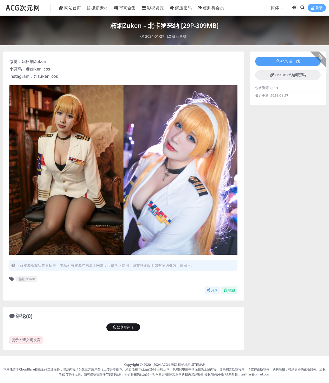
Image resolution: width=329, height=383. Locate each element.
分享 (212, 290)
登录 (316, 8)
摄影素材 (179, 36)
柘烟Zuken (26, 279)
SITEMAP (198, 364)
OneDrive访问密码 (288, 75)
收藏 (229, 290)
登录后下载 (288, 61)
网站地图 (184, 364)
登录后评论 (123, 327)
